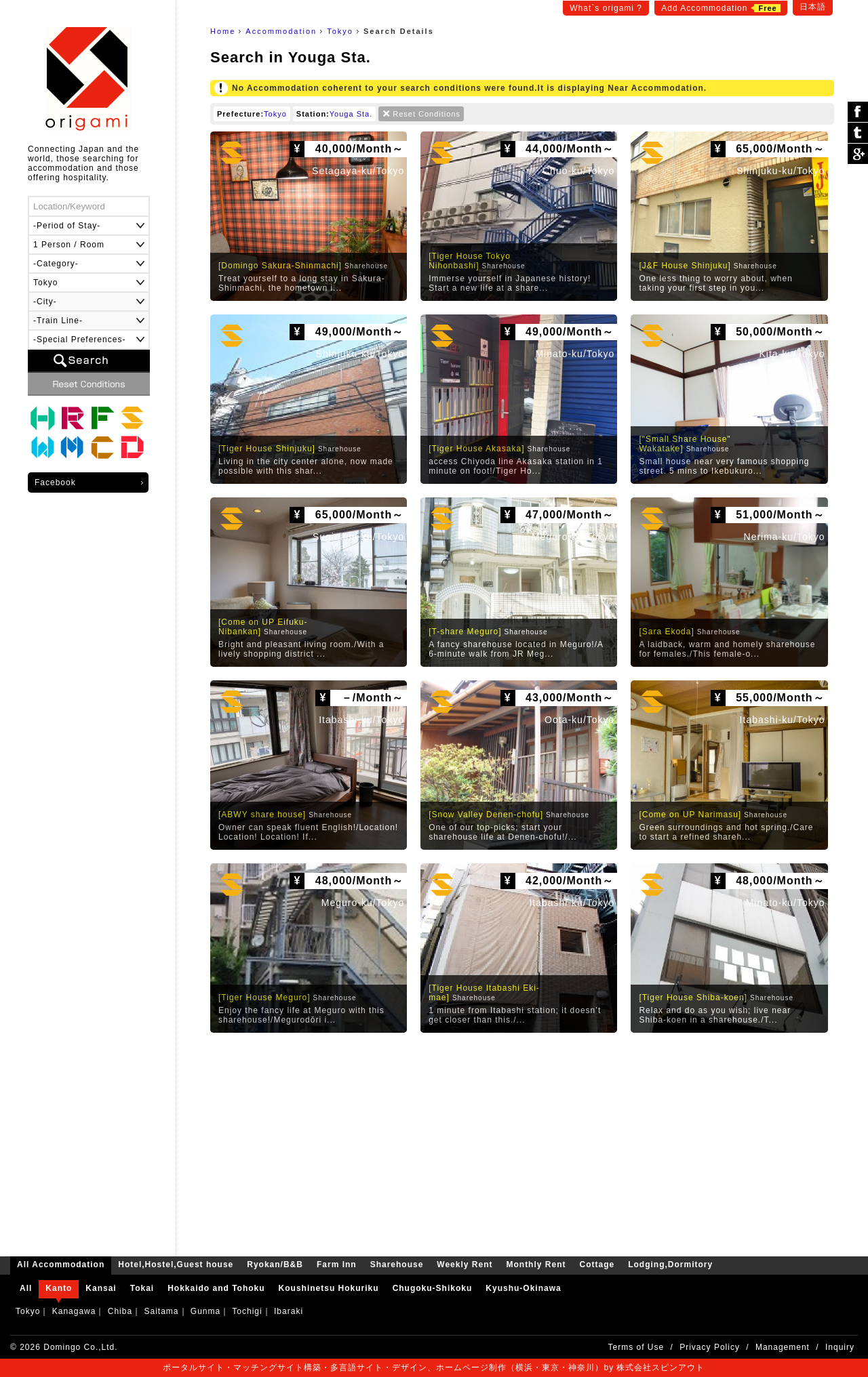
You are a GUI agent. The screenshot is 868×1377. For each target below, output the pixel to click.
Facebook (55, 482)
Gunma (205, 1311)
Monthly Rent (72, 448)
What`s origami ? (606, 8)
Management (782, 1347)
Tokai (142, 1288)
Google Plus (858, 154)
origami (88, 79)
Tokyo (340, 31)
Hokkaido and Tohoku (215, 1288)
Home (222, 31)
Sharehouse (132, 418)
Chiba (120, 1311)
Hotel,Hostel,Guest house (43, 418)
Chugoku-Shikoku (433, 1288)
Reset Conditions (426, 114)
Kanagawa (74, 1311)
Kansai (100, 1288)
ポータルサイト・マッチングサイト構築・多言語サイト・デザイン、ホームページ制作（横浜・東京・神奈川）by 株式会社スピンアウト (434, 1367)
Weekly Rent (43, 448)
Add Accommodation (720, 8)
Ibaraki (288, 1311)
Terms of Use (636, 1347)
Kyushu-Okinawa (523, 1288)
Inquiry (839, 1347)
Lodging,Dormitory (132, 448)
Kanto (58, 1288)
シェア (858, 112)
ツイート (858, 133)
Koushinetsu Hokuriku (329, 1288)
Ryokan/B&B (72, 418)
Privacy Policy (709, 1347)
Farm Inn (102, 418)
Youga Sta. (351, 114)
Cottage (102, 448)
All (26, 1288)
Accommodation (281, 31)
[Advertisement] (522, 1141)
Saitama (161, 1311)
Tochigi (247, 1311)
